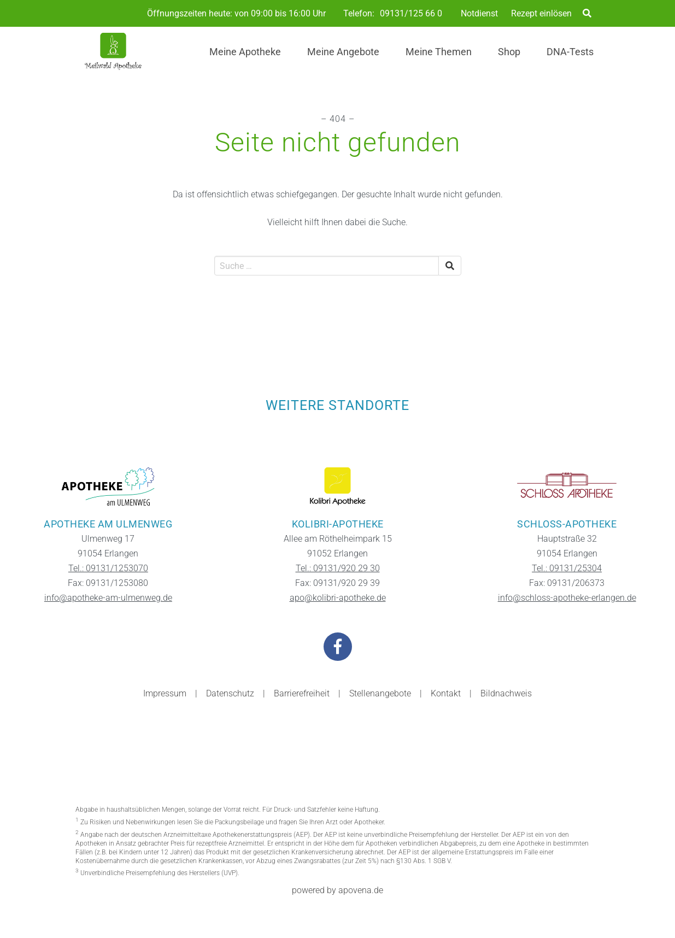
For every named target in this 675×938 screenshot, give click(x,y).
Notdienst (479, 13)
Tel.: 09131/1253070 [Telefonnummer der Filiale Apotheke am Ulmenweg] (108, 568)
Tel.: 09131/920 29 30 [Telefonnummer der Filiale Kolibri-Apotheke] (338, 568)
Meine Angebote (343, 51)
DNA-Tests (570, 51)
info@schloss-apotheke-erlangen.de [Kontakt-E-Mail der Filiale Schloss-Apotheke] (567, 598)
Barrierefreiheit (302, 693)
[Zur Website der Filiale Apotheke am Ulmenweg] (108, 486)
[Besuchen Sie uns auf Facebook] (338, 646)
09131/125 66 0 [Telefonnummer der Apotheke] (411, 13)
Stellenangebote (380, 693)
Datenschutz (230, 693)
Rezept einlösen (541, 13)
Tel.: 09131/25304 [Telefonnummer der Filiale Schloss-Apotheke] (567, 568)
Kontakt (446, 693)
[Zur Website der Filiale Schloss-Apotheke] (567, 486)
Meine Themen (439, 51)
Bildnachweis (506, 693)
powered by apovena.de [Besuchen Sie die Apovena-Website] (337, 890)
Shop (509, 51)
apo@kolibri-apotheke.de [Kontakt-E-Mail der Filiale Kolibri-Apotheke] (338, 598)
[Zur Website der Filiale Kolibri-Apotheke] (338, 486)
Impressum (164, 693)
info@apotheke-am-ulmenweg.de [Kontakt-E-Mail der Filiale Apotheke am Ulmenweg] (108, 598)
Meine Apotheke (245, 51)
